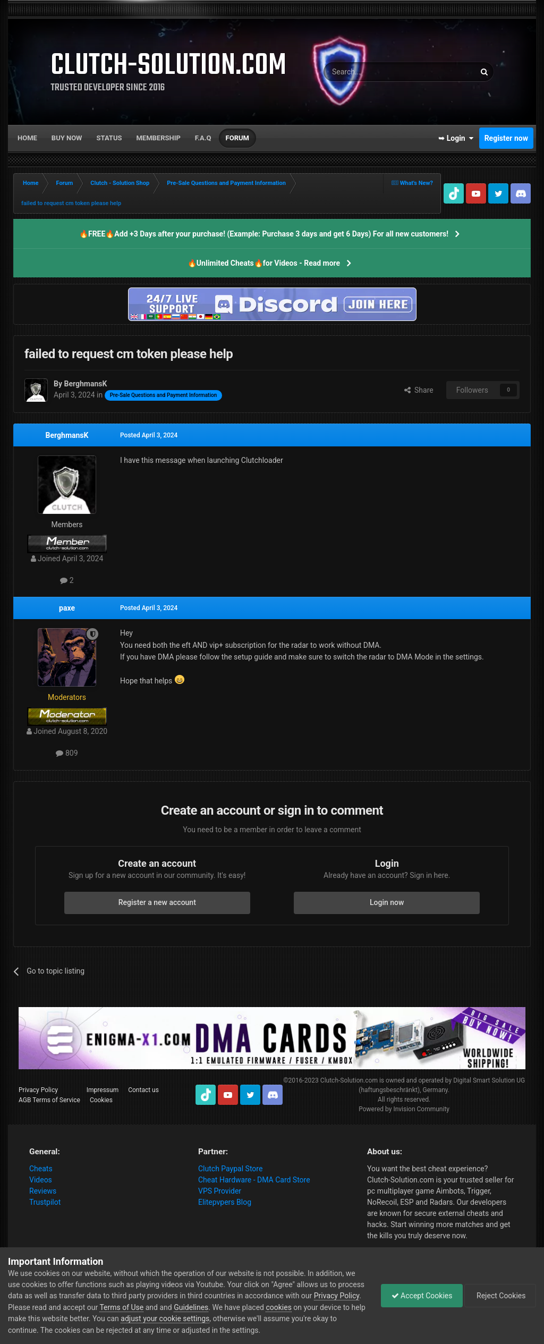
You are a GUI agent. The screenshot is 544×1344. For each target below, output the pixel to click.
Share (419, 390)
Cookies (101, 1100)
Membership (158, 138)
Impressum (102, 1090)
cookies (328, 1307)
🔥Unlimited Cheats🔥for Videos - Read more (264, 263)
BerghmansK (67, 435)
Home (27, 138)
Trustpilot (45, 1202)
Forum (237, 138)
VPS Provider (219, 1191)
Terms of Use (171, 1307)
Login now (387, 902)
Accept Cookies (419, 1295)
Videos (40, 1180)
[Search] (374, 71)
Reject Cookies (499, 1295)
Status (109, 138)
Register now (506, 138)
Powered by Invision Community (404, 1109)
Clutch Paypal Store (230, 1168)
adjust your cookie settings (228, 1318)
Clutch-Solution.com (349, 1080)
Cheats (41, 1168)
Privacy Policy (38, 1090)
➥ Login (455, 138)
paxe (67, 608)
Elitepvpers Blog (224, 1202)
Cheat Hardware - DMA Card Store (254, 1180)
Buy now (67, 138)
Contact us (143, 1090)
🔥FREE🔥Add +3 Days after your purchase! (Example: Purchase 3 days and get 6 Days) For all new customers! (263, 234)
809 (67, 753)
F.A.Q (203, 138)
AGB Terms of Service (49, 1100)
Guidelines (240, 1307)
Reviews (42, 1191)
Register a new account (157, 902)
